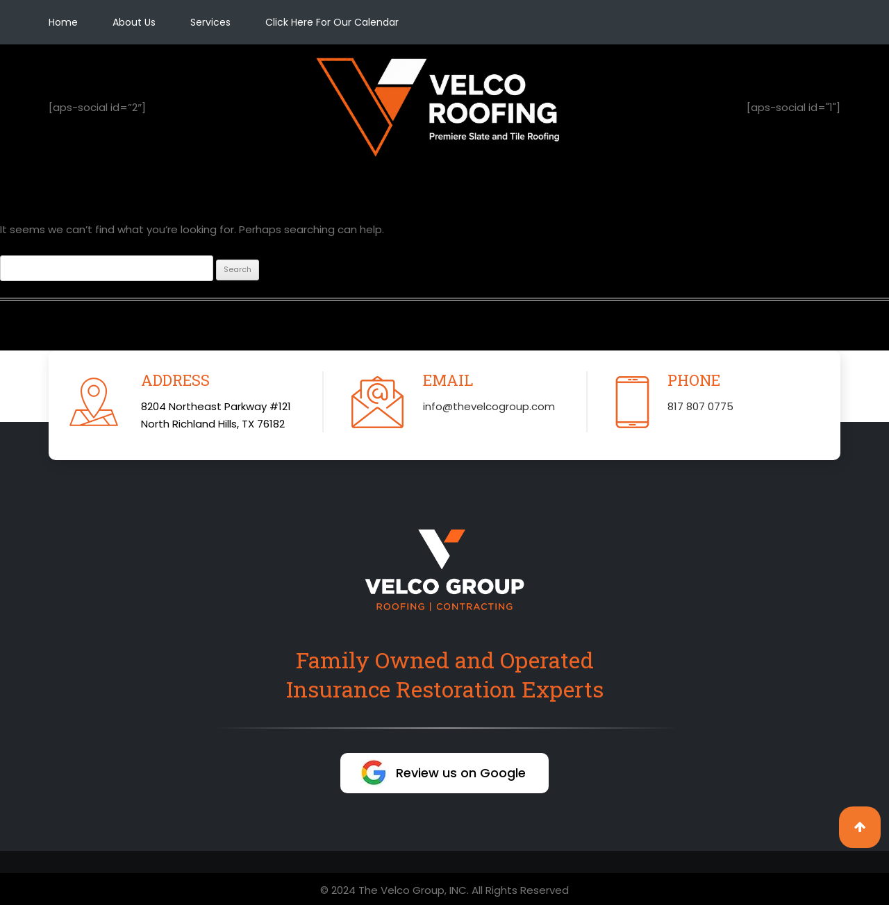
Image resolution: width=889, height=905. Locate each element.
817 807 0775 (700, 406)
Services (210, 22)
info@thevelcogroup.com (489, 406)
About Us (134, 22)
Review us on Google (461, 772)
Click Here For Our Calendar (332, 22)
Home (63, 22)
